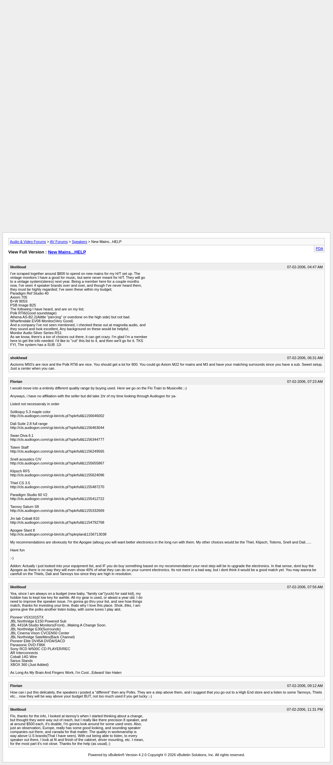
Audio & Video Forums (28, 242)
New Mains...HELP (67, 252)
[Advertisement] (166, 17)
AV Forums (59, 242)
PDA (319, 249)
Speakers (79, 242)
